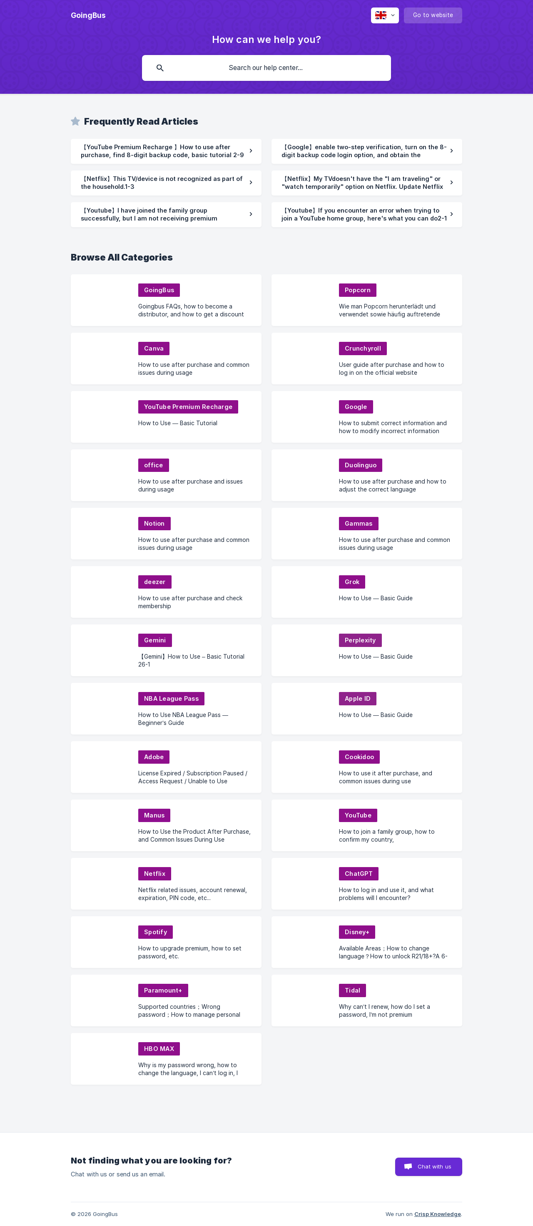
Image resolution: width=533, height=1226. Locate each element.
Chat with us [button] (434, 1166)
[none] (88, 15)
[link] (166, 151)
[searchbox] (266, 68)
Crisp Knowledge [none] (437, 1214)
